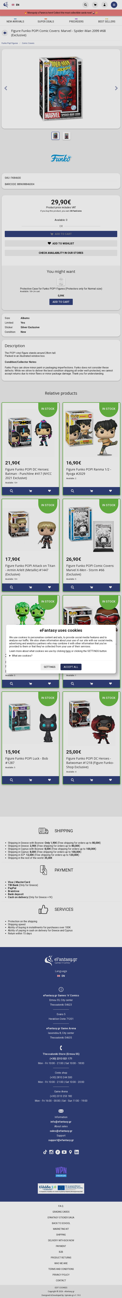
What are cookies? (22, 655)
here (68, 651)
